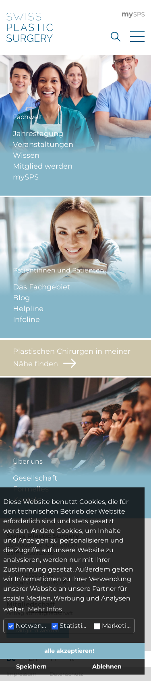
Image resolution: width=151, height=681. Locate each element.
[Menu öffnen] (137, 36)
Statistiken (72, 625)
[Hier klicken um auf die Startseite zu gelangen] (29, 27)
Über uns (28, 461)
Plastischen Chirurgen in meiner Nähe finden (71, 357)
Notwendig (29, 625)
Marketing (114, 625)
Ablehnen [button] (107, 666)
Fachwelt (28, 117)
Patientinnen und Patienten (58, 270)
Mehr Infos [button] (45, 609)
